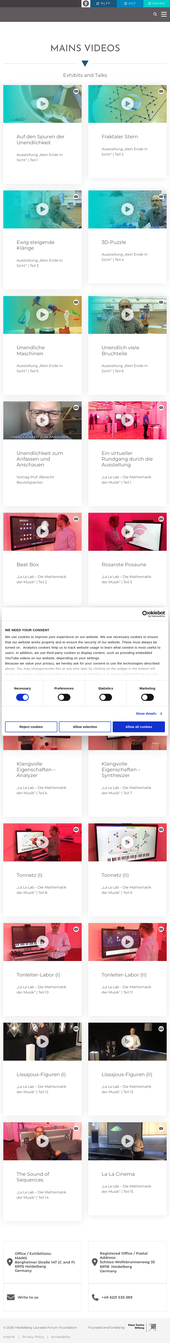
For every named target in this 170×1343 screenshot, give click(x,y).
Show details (146, 714)
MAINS (158, 3)
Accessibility (60, 1337)
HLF (131, 3)
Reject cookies (31, 727)
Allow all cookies (139, 727)
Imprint (9, 1337)
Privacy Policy (33, 1337)
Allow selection (85, 727)
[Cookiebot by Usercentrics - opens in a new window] (145, 614)
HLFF (105, 3)
